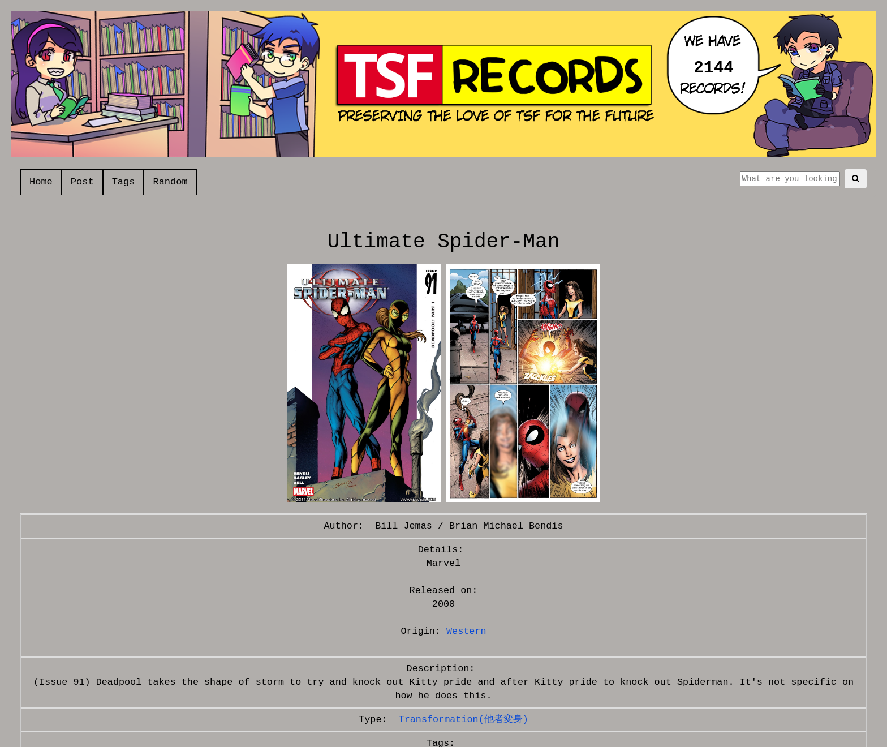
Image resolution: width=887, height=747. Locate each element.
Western (466, 631)
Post (82, 182)
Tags (123, 182)
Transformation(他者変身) (463, 719)
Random (170, 182)
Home (41, 182)
